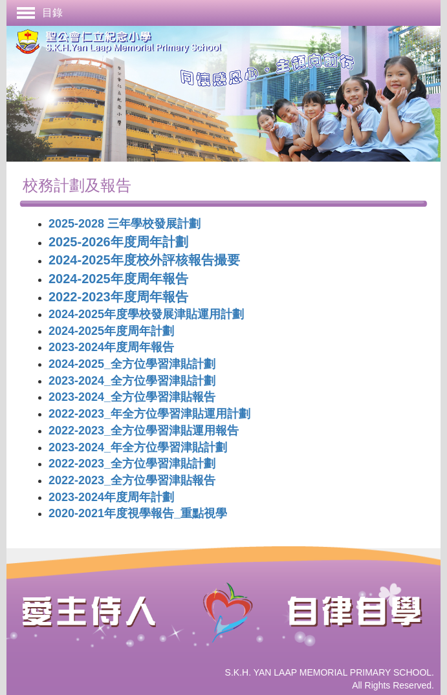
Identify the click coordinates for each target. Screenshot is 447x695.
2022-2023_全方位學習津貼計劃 (132, 463)
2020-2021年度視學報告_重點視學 (138, 513)
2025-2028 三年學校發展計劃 (125, 223)
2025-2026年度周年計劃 (118, 242)
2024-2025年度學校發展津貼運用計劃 (146, 314)
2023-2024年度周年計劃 (111, 497)
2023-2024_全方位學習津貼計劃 (132, 380)
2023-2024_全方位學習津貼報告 (132, 396)
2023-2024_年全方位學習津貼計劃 (138, 447)
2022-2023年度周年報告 (118, 297)
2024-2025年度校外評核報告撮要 (144, 260)
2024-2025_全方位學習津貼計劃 (132, 364)
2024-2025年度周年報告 (118, 279)
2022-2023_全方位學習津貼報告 (132, 480)
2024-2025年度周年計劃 (111, 331)
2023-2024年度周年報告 (111, 347)
